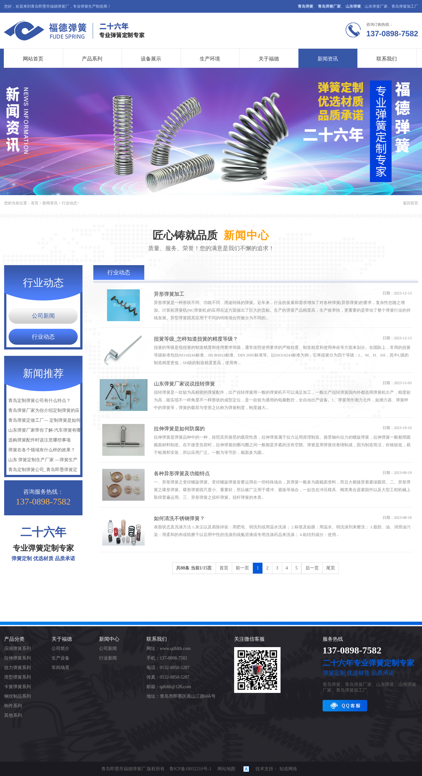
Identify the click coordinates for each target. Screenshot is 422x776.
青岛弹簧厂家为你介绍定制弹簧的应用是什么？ (43, 411)
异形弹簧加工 (169, 294)
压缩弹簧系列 (17, 648)
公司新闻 (43, 316)
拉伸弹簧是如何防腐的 (179, 428)
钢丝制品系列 (17, 696)
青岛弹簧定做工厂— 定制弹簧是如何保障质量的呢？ (43, 421)
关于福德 (269, 58)
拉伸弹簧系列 (17, 658)
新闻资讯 (328, 58)
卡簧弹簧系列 (17, 686)
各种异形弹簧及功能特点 (182, 473)
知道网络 (288, 768)
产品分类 (14, 639)
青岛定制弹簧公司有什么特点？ (39, 400)
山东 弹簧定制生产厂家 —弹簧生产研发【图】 (41, 461)
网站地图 (226, 768)
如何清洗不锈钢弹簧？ (179, 518)
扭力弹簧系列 (17, 667)
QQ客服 (345, 705)
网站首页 (33, 58)
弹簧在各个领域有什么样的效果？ (41, 450)
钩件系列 (13, 705)
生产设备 (60, 658)
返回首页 (410, 203)
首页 (35, 203)
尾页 (330, 568)
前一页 (242, 568)
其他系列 (13, 715)
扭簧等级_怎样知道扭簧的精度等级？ (196, 339)
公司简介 (60, 648)
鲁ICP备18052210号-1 (190, 768)
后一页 (312, 568)
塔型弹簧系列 (17, 677)
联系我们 (387, 58)
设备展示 (151, 58)
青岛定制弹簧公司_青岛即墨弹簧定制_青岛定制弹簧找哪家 (41, 471)
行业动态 (69, 203)
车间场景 (60, 667)
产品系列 (92, 58)
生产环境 (210, 58)
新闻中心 (109, 639)
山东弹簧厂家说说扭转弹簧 (184, 383)
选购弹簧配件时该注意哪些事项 (39, 440)
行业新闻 (108, 658)
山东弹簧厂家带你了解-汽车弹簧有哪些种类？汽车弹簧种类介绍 (43, 431)
